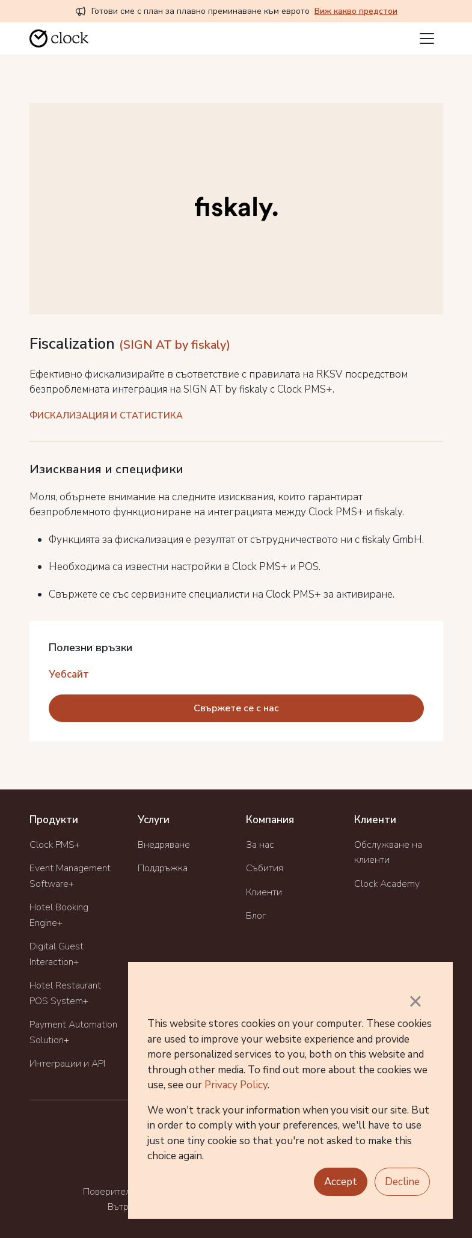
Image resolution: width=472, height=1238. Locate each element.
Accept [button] (340, 1182)
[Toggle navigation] (427, 38)
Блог (256, 915)
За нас (260, 844)
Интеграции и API (67, 1063)
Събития (264, 868)
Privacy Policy (236, 1085)
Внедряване (164, 844)
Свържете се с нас (236, 708)
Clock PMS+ (54, 844)
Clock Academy (387, 883)
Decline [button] (402, 1182)
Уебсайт (69, 674)
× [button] (415, 1001)
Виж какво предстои (355, 11)
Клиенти (264, 892)
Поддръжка (163, 868)
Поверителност (116, 1191)
